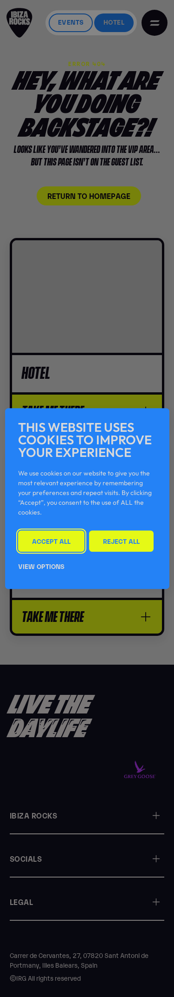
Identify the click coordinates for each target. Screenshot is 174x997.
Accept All (51, 540)
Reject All (121, 540)
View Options (41, 565)
